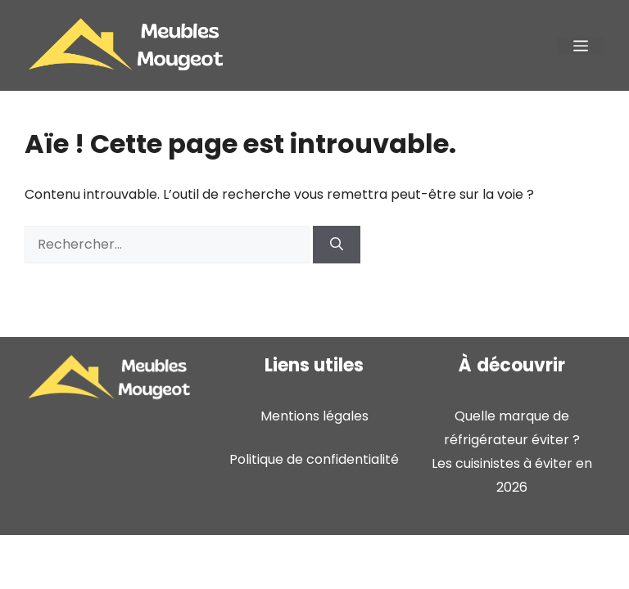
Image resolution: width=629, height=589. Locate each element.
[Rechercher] (336, 244)
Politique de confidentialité (314, 459)
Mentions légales (314, 416)
